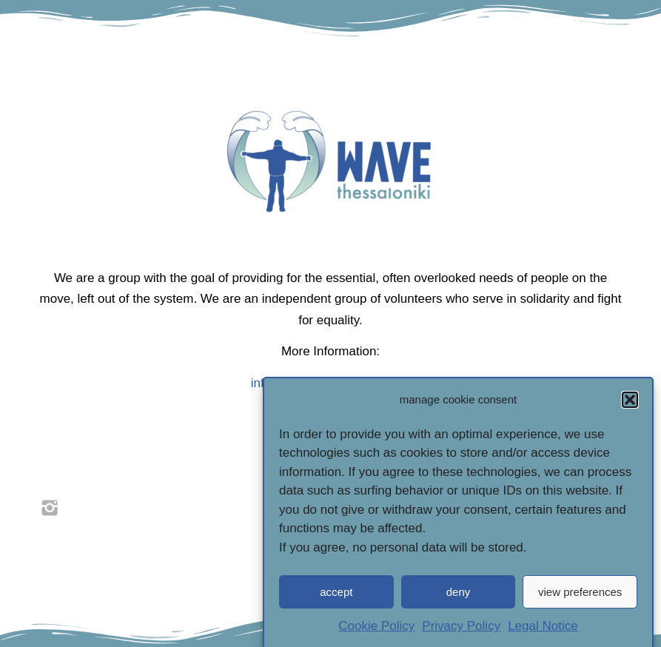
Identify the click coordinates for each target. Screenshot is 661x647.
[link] (50, 507)
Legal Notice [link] (543, 633)
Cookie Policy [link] (376, 633)
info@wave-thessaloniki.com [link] (331, 383)
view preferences (580, 598)
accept (336, 598)
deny (458, 598)
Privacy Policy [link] (461, 633)
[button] (630, 406)
